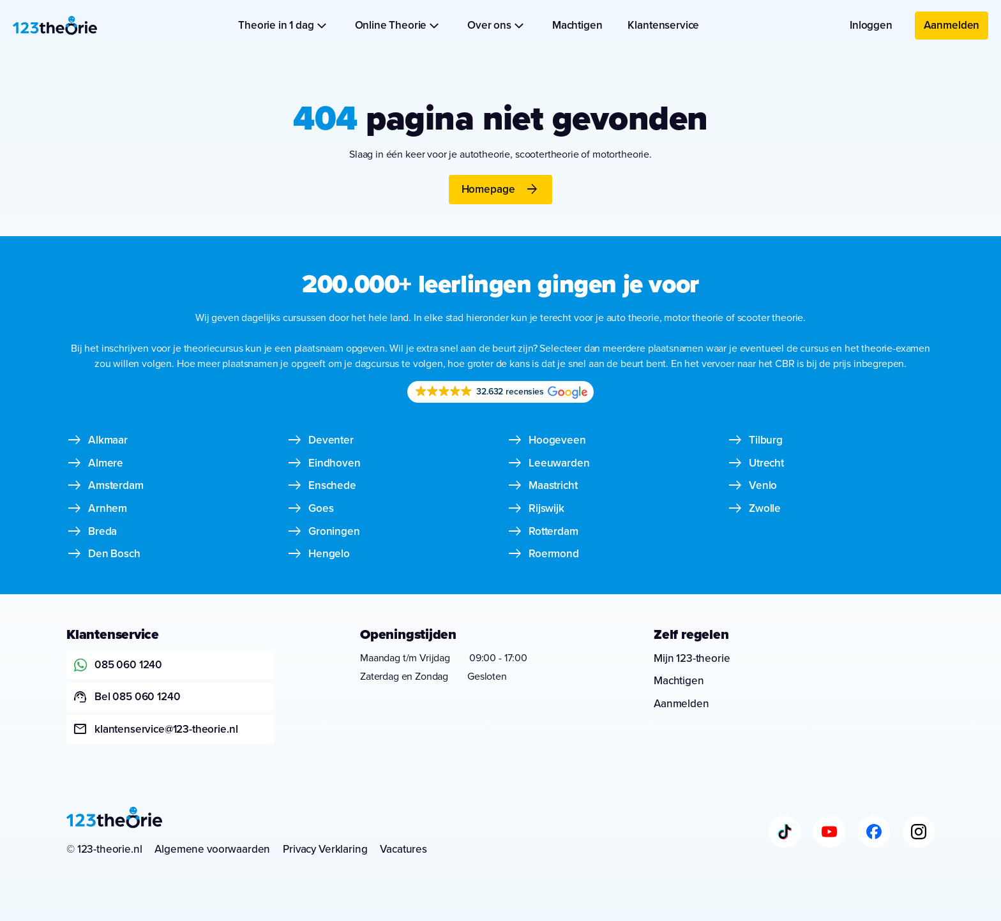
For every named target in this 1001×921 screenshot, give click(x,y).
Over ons (497, 25)
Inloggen (871, 25)
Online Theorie (398, 25)
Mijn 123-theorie (692, 658)
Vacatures (403, 849)
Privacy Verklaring (325, 849)
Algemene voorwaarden (212, 849)
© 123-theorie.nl (104, 849)
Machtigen (577, 25)
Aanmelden (952, 25)
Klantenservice (663, 25)
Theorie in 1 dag (283, 25)
